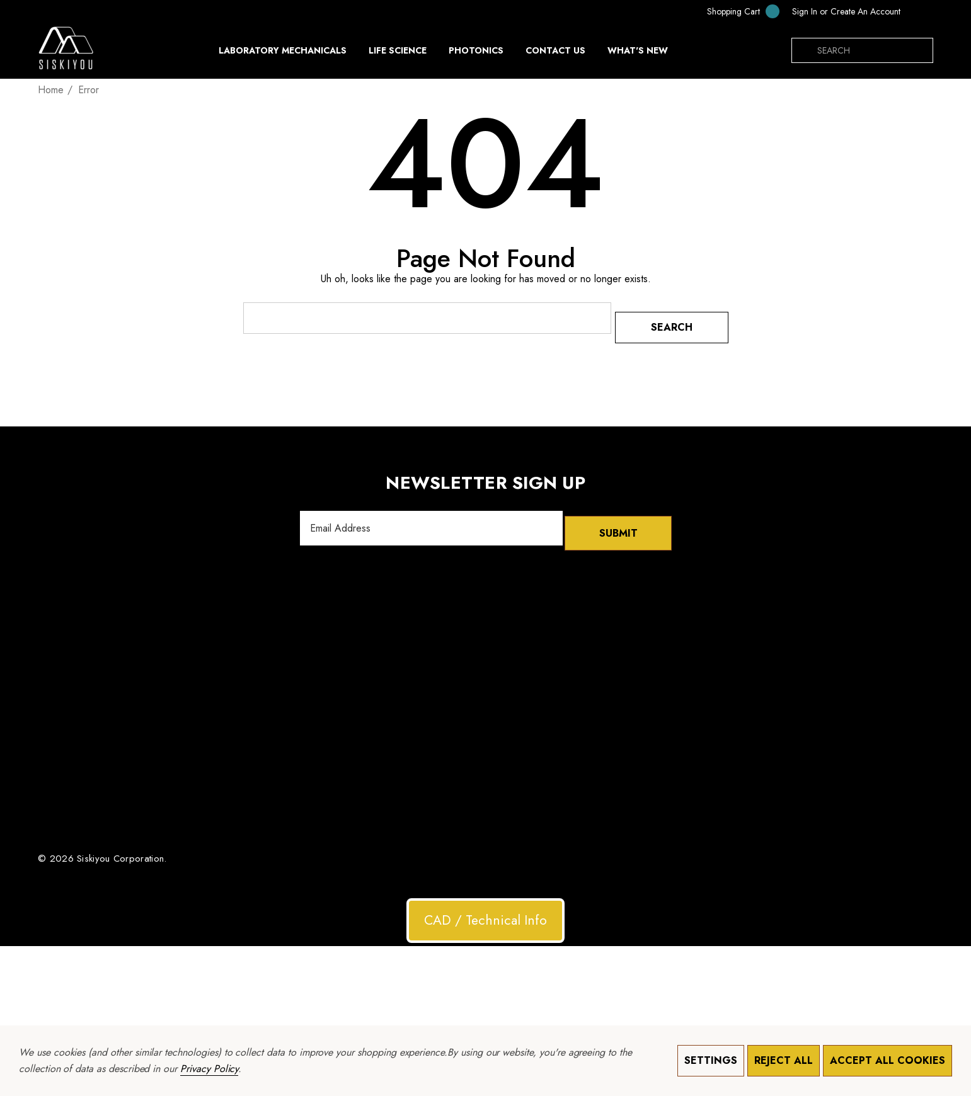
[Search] (804, 50)
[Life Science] (398, 53)
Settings (710, 1060)
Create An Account (865, 11)
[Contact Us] (555, 50)
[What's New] (637, 53)
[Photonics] (476, 53)
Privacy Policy (209, 1068)
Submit (618, 519)
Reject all (783, 1060)
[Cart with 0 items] (735, 11)
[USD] (920, 11)
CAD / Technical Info (485, 906)
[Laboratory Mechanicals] (283, 53)
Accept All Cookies (887, 1060)
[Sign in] (804, 11)
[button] (485, 907)
